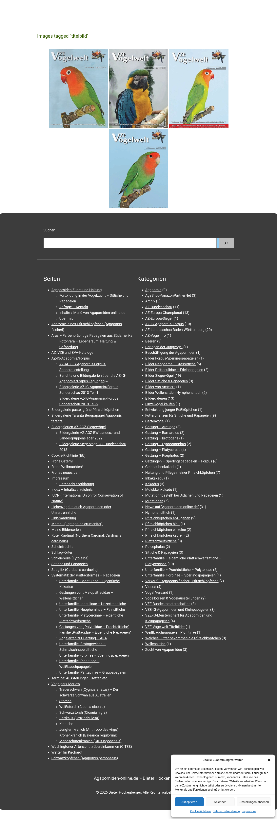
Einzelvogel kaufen (160, 404)
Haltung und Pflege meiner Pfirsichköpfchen (180, 472)
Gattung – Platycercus (163, 450)
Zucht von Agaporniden (163, 649)
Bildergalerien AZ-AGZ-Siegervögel (78, 427)
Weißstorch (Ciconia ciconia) (82, 707)
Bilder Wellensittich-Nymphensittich (173, 392)
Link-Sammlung (63, 518)
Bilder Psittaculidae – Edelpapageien (174, 370)
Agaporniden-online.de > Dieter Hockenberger (138, 778)
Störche (65, 701)
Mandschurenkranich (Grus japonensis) (90, 741)
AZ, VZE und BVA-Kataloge (72, 352)
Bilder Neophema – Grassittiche (170, 364)
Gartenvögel (155, 421)
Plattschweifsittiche (161, 541)
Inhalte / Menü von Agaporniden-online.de (92, 313)
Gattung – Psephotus (162, 455)
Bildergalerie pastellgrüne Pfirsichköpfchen (85, 410)
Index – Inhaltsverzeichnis (72, 489)
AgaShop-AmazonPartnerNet (168, 295)
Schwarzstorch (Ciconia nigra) (83, 712)
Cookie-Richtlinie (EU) (68, 455)
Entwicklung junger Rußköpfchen (171, 410)
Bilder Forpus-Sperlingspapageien (172, 358)
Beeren (150, 341)
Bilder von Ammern (160, 387)
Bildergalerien (156, 398)
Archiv (150, 301)
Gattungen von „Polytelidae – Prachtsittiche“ (94, 627)
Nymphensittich (157, 512)
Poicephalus (155, 547)
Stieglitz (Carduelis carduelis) (74, 570)
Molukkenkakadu (158, 489)
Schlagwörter (61, 552)
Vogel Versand (156, 592)
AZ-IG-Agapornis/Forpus (70, 358)
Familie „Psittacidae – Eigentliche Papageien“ (95, 632)
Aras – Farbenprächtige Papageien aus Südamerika (91, 335)
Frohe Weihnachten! (67, 467)
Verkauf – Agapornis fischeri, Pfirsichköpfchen (182, 581)
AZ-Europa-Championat (163, 313)
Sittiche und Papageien (69, 564)
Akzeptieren (189, 802)
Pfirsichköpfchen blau (162, 524)
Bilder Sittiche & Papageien (166, 381)
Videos (150, 587)
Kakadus (152, 484)
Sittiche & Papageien (161, 552)
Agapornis (153, 290)
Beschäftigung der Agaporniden (170, 352)
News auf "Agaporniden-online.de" (172, 507)
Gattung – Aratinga (160, 427)
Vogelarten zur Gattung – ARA (83, 638)
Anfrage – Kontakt (73, 307)
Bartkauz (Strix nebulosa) (79, 718)
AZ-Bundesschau (158, 307)
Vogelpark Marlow (65, 684)
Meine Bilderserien (66, 529)
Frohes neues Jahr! (66, 472)
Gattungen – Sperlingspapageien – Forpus (178, 461)
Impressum (249, 811)
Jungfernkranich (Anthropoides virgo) (88, 729)
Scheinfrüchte (62, 547)
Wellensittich (155, 644)
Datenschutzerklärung (226, 811)
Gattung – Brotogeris (161, 438)
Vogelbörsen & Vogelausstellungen (172, 598)
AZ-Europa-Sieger (159, 318)
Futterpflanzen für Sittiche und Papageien (178, 415)
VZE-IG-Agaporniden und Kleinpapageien (177, 609)
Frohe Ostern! (62, 461)
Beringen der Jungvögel (164, 347)
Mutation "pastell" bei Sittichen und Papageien (181, 495)
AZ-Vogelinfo (155, 335)
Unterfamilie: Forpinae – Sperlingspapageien (180, 575)
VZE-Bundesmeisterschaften (167, 604)
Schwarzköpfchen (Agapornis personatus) (84, 758)
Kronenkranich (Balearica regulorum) (88, 735)
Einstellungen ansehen (254, 802)
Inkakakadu (154, 478)
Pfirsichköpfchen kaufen (164, 535)
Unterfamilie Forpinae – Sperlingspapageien (94, 655)
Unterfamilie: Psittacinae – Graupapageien (92, 672)
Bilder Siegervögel (159, 375)
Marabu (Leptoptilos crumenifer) (77, 524)
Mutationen (154, 501)
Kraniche (66, 724)
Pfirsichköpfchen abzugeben (167, 518)
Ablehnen (220, 802)
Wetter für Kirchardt (67, 752)
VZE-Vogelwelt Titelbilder (165, 627)
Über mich (67, 318)
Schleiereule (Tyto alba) (70, 558)
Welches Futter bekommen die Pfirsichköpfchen (183, 638)
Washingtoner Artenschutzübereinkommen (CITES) (91, 746)
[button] (269, 760)
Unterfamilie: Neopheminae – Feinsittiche (92, 609)
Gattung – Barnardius (162, 433)
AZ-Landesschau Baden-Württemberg (175, 330)
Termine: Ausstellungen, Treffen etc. (79, 678)
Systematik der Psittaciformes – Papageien (85, 575)
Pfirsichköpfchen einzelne (165, 529)
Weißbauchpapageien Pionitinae (170, 632)
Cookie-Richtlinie (200, 811)
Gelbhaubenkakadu (160, 467)
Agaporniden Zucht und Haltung (76, 290)
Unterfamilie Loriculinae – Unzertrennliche (92, 604)
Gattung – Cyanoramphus (165, 444)
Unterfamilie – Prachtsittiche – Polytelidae (178, 570)
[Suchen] (226, 243)
